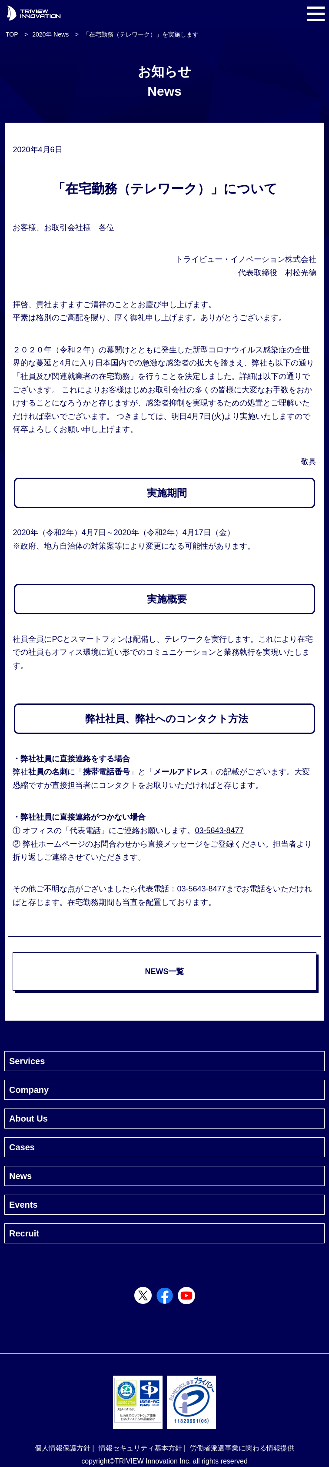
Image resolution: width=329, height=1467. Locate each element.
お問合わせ (112, 844)
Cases (22, 1147)
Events (23, 1204)
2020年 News (50, 34)
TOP (12, 34)
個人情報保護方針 (62, 1448)
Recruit (24, 1233)
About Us (28, 1118)
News (20, 1176)
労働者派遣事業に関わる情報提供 (242, 1448)
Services (27, 1061)
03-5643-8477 (219, 830)
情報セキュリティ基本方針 (140, 1448)
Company (29, 1090)
